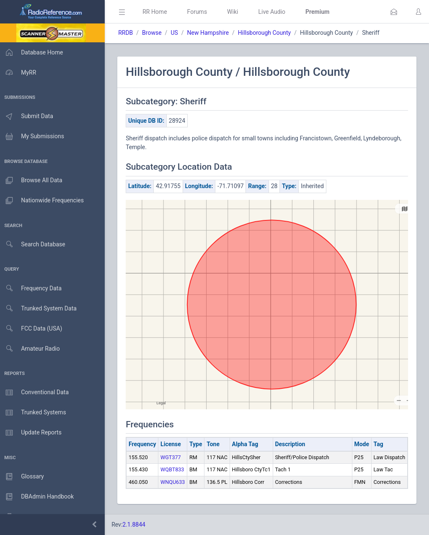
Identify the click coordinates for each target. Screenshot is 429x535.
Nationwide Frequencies (43, 200)
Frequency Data (32, 288)
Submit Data (28, 116)
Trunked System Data (39, 308)
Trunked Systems (34, 412)
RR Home (157, 11)
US (176, 32)
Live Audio (274, 11)
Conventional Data (35, 392)
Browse (154, 32)
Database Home (32, 52)
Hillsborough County (266, 32)
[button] (394, 11)
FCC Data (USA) (32, 328)
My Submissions (33, 136)
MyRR (19, 72)
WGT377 (173, 457)
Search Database (34, 244)
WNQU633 (175, 482)
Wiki (235, 11)
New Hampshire (210, 32)
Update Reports (32, 433)
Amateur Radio (31, 348)
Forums (199, 11)
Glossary (23, 477)
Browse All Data (32, 180)
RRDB (128, 32)
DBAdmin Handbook (38, 497)
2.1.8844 (136, 524)
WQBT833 (174, 469)
